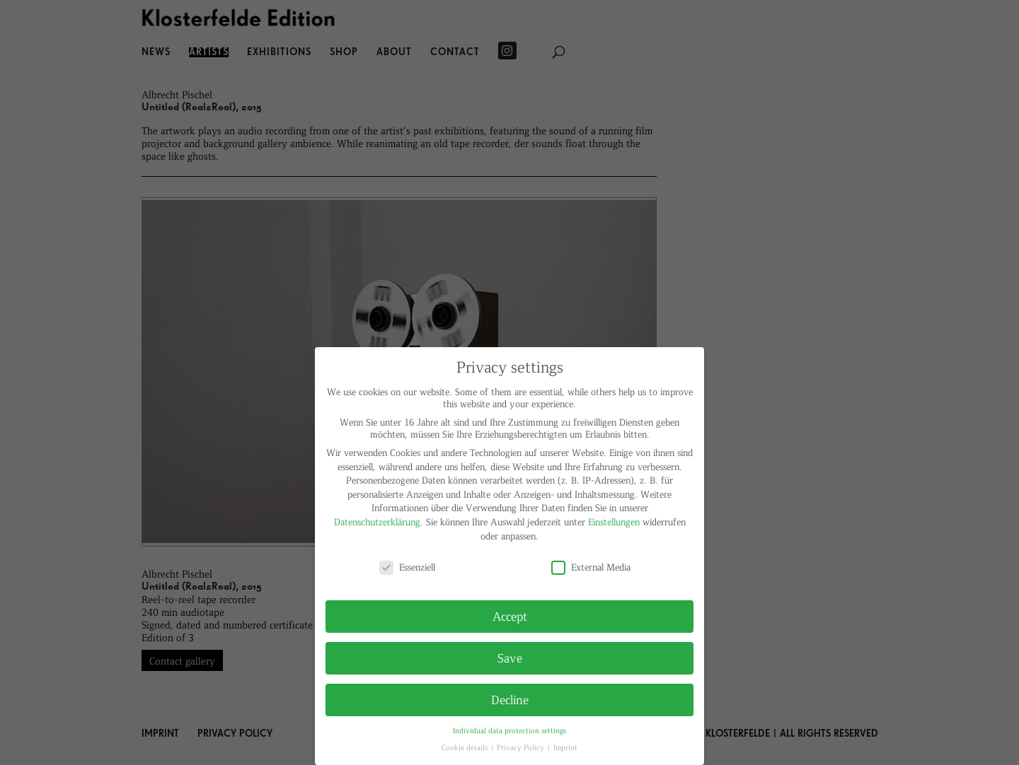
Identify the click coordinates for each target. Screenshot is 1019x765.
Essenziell (407, 567)
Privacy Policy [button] (521, 747)
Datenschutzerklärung (377, 521)
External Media (591, 567)
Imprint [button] (565, 747)
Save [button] (509, 657)
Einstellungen (614, 521)
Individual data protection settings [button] (509, 730)
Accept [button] (510, 616)
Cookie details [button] (466, 747)
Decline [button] (510, 699)
